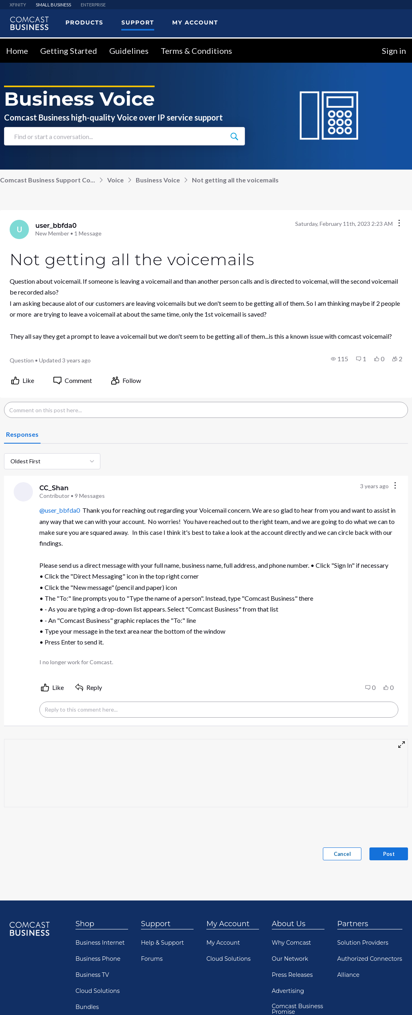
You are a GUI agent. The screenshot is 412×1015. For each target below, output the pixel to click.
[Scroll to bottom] (394, 997)
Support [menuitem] (137, 22)
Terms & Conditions (196, 50)
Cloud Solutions (97, 990)
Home (17, 50)
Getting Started (68, 50)
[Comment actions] (395, 485)
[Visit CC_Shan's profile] (23, 491)
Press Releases (292, 974)
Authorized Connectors (369, 958)
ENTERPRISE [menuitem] (93, 4)
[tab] (22, 434)
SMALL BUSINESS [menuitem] (53, 4)
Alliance (348, 974)
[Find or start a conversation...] (234, 135)
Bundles (87, 1006)
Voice (115, 179)
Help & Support (162, 942)
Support (156, 923)
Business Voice (158, 179)
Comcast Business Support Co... (47, 179)
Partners (352, 923)
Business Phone (97, 958)
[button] (339, 358)
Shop (84, 923)
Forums (152, 958)
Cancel (342, 853)
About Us (289, 923)
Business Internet (100, 942)
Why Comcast (291, 942)
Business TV (92, 974)
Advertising (288, 990)
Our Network (290, 958)
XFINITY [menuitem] (18, 4)
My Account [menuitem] (195, 22)
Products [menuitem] (84, 22)
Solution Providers (362, 942)
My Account (227, 923)
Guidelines (129, 50)
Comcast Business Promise (297, 1008)
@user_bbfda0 (59, 510)
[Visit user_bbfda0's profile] (19, 229)
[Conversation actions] (399, 223)
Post (389, 853)
